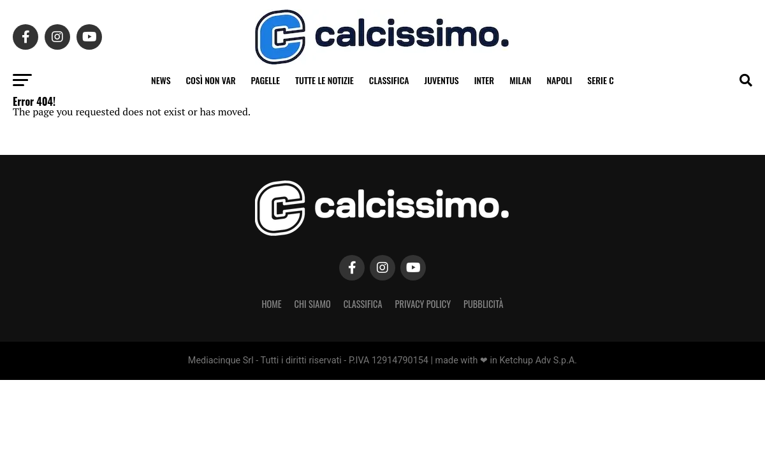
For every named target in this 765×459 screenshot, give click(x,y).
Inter (484, 80)
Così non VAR (211, 80)
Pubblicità (483, 303)
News (160, 80)
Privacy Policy (423, 303)
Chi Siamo (313, 303)
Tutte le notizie (324, 80)
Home (271, 303)
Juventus (442, 80)
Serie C (600, 80)
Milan (520, 80)
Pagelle (265, 80)
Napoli (559, 80)
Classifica (389, 80)
